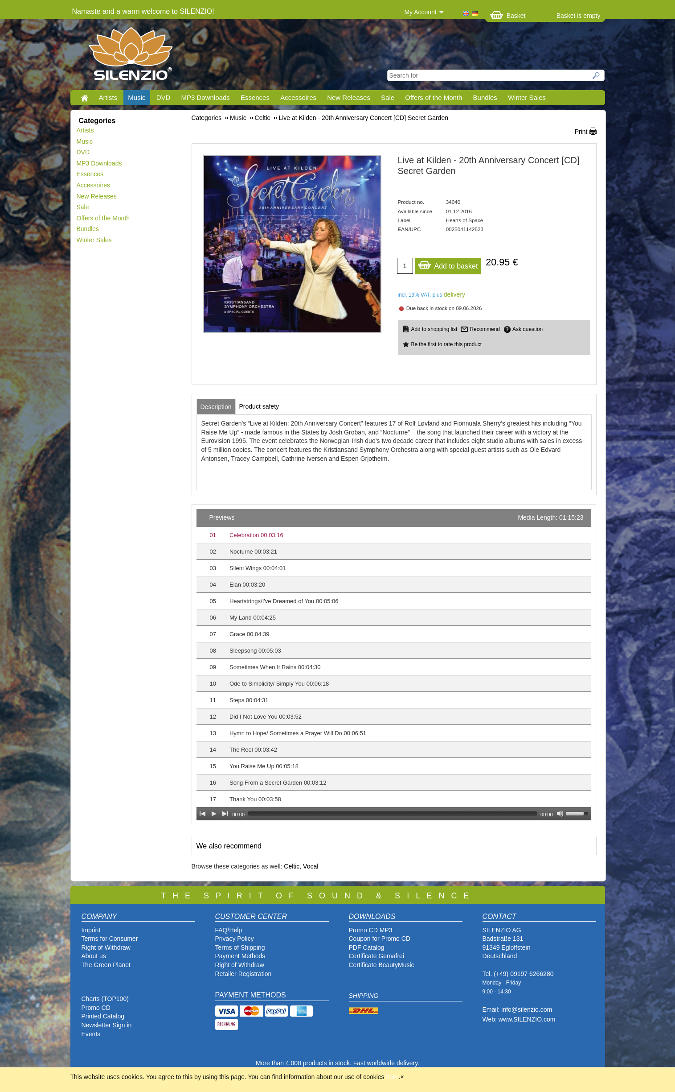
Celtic (291, 866)
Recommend (484, 329)
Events (91, 1034)
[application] (393, 664)
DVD (163, 97)
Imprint (91, 930)
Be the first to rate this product (446, 344)
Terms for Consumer (110, 938)
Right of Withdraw (106, 947)
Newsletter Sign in (107, 1025)
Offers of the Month (433, 97)
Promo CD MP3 (371, 930)
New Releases (348, 97)
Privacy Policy (234, 938)
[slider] (392, 813)
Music (136, 97)
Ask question (527, 329)
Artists (108, 97)
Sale (387, 97)
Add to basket (447, 264)
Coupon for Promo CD (380, 938)
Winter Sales (527, 97)
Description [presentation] (216, 406)
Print (581, 131)
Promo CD (96, 1007)
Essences (255, 97)
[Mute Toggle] (560, 813)
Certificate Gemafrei (376, 956)
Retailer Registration (243, 973)
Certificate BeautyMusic (381, 964)
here (392, 1076)
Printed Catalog (103, 1016)
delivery (454, 294)
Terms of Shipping (240, 947)
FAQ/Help (228, 930)
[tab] (216, 407)
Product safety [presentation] (259, 406)
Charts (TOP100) (105, 998)
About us (94, 956)
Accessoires (298, 97)
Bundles (485, 97)
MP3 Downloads (205, 97)
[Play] (213, 813)
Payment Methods (240, 956)
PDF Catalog (367, 947)
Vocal (310, 866)
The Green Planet (106, 964)
